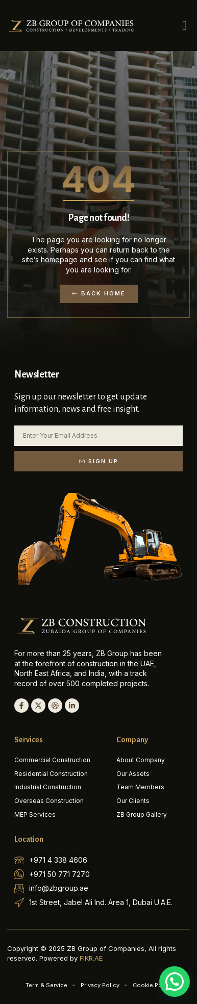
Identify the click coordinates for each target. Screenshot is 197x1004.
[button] (184, 25)
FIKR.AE (91, 958)
